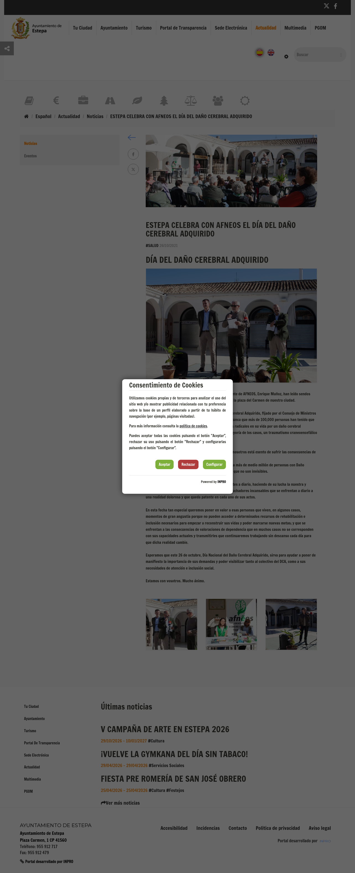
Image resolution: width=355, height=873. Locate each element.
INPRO (221, 481)
